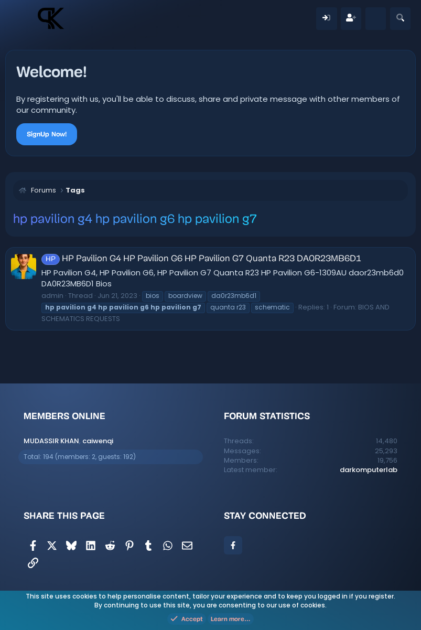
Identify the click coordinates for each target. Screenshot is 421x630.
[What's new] (375, 18)
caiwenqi (97, 441)
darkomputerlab (368, 470)
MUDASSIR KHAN (51, 441)
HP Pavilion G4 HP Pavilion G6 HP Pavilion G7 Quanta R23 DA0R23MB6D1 (201, 258)
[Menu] (22, 18)
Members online (64, 416)
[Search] (400, 18)
